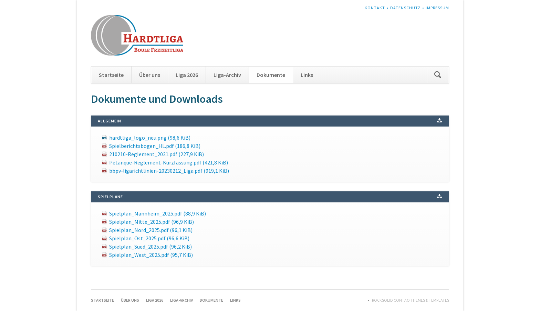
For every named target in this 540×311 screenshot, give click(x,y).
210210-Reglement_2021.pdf (156, 154)
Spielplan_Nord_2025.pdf (151, 230)
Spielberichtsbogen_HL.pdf (154, 145)
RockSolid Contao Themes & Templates (410, 300)
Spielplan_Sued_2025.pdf (150, 246)
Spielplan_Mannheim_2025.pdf (157, 213)
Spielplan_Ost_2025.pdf (149, 238)
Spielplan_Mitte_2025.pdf (151, 221)
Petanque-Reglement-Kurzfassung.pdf (168, 162)
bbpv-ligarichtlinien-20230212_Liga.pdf (169, 170)
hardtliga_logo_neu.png (149, 137)
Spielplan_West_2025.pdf (151, 254)
